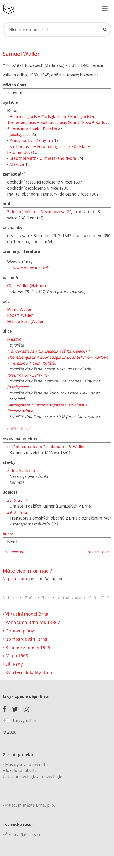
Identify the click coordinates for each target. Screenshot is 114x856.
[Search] (57, 29)
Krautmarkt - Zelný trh (31, 140)
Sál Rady (13, 664)
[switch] (7, 720)
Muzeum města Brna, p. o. (29, 805)
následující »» (98, 552)
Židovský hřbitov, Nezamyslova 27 (39, 211)
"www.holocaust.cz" (30, 268)
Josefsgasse (20, 134)
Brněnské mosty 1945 (26, 647)
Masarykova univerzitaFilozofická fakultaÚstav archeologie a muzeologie (32, 770)
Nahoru (10, 597)
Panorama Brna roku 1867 (31, 622)
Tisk (46, 597)
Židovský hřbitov (23, 470)
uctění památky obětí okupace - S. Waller (46, 446)
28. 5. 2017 (17, 500)
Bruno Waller (19, 309)
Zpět (29, 597)
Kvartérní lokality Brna (27, 672)
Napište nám (15, 578)
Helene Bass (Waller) (26, 321)
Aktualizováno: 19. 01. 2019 (83, 597)
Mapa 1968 (15, 656)
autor (8, 534)
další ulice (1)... (20, 428)
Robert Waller (20, 315)
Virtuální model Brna (25, 614)
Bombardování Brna (25, 639)
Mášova (17, 164)
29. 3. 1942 (17, 512)
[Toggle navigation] (104, 8)
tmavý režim (24, 720)
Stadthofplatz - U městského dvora (43, 158)
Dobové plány (18, 631)
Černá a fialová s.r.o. (22, 834)
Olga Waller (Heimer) (26, 285)
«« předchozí (15, 552)
